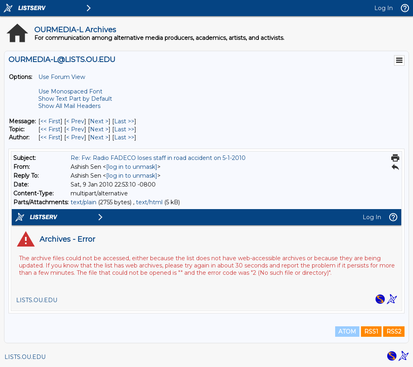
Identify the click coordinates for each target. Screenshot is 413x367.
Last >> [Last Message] (124, 121)
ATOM (347, 331)
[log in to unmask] (131, 166)
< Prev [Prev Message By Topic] (75, 129)
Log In (383, 8)
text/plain (83, 202)
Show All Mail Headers (69, 106)
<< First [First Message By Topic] (50, 129)
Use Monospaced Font (70, 91)
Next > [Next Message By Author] (99, 137)
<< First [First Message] (50, 121)
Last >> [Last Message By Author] (124, 137)
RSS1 (371, 331)
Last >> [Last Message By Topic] (124, 129)
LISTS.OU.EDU (25, 357)
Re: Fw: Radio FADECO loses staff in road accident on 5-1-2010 (158, 158)
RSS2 (393, 331)
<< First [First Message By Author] (50, 137)
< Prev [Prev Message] (75, 121)
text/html (149, 202)
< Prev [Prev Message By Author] (75, 137)
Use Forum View (61, 77)
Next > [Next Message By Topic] (99, 129)
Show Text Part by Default (75, 98)
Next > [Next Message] (99, 121)
